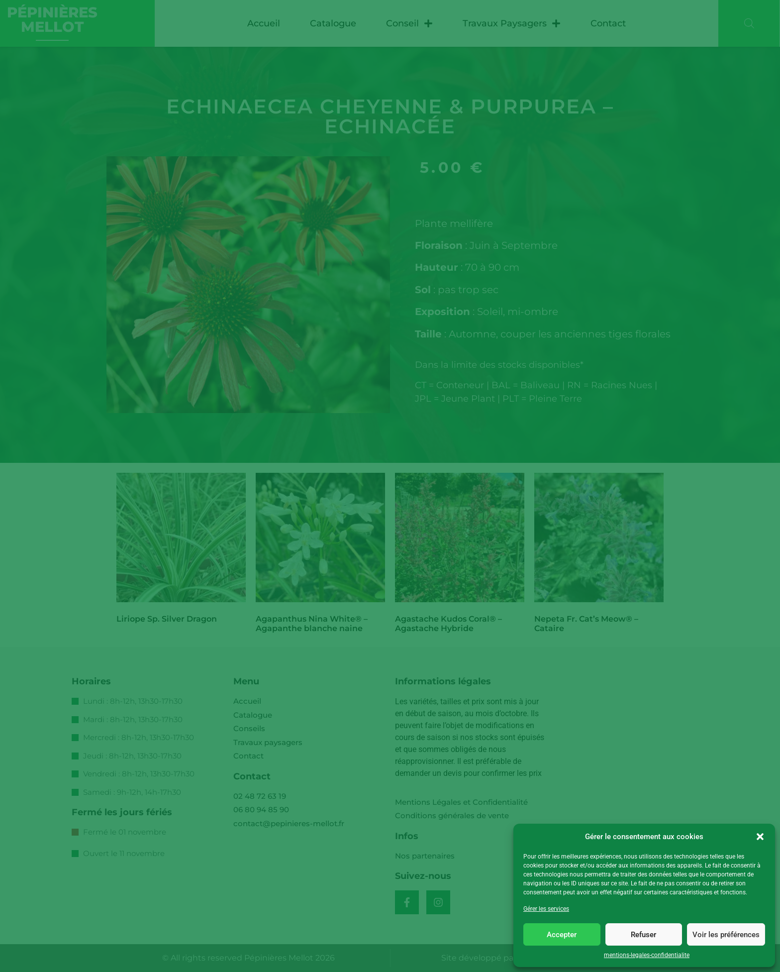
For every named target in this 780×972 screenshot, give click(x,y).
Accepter (562, 934)
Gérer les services (546, 908)
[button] (760, 837)
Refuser (643, 934)
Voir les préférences (726, 934)
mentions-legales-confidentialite (646, 955)
